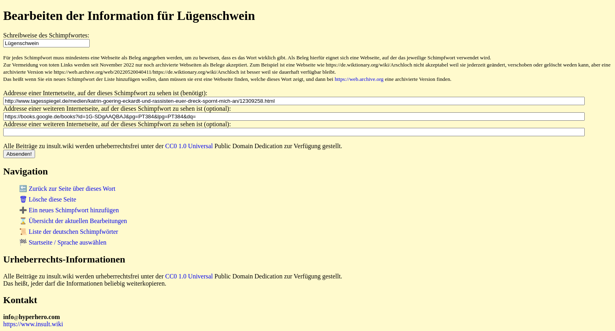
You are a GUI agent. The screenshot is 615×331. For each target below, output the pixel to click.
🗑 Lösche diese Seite (47, 199)
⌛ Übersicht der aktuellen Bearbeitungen (73, 220)
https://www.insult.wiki (33, 324)
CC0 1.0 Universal (189, 146)
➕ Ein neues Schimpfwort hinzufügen (69, 210)
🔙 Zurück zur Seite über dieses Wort (67, 188)
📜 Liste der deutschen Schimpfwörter (68, 231)
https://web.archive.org (359, 79)
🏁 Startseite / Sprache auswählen (62, 242)
